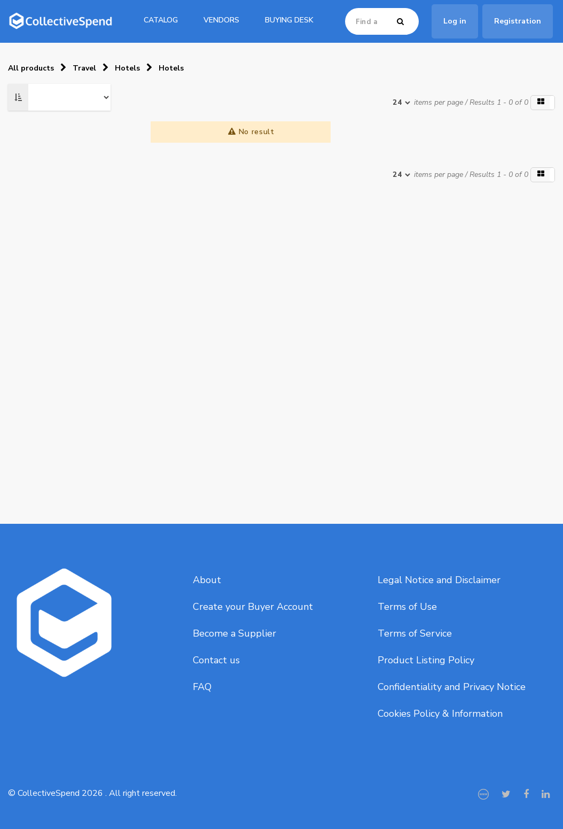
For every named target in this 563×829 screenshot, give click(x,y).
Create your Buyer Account (253, 606)
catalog (161, 20)
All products (31, 68)
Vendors (221, 20)
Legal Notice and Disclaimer (439, 580)
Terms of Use (407, 606)
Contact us (216, 660)
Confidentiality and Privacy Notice (452, 686)
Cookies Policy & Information (440, 713)
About (207, 580)
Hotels (127, 68)
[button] (542, 102)
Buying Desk (289, 20)
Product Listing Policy (426, 660)
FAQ (202, 686)
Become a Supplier (234, 633)
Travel (84, 68)
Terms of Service (415, 633)
